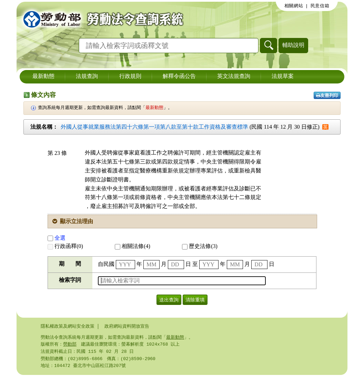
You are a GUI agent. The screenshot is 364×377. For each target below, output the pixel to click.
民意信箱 (320, 6)
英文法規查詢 (233, 76)
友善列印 (327, 95)
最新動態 (43, 76)
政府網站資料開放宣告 (126, 326)
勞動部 (70, 345)
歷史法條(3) (200, 246)
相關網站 (293, 6)
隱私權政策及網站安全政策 (67, 326)
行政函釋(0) (65, 246)
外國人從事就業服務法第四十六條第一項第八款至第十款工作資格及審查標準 (154, 127)
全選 (56, 238)
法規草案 (283, 76)
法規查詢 (87, 76)
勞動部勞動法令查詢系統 (101, 19)
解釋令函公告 (179, 76)
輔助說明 (293, 45)
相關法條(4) (132, 246)
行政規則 (130, 76)
